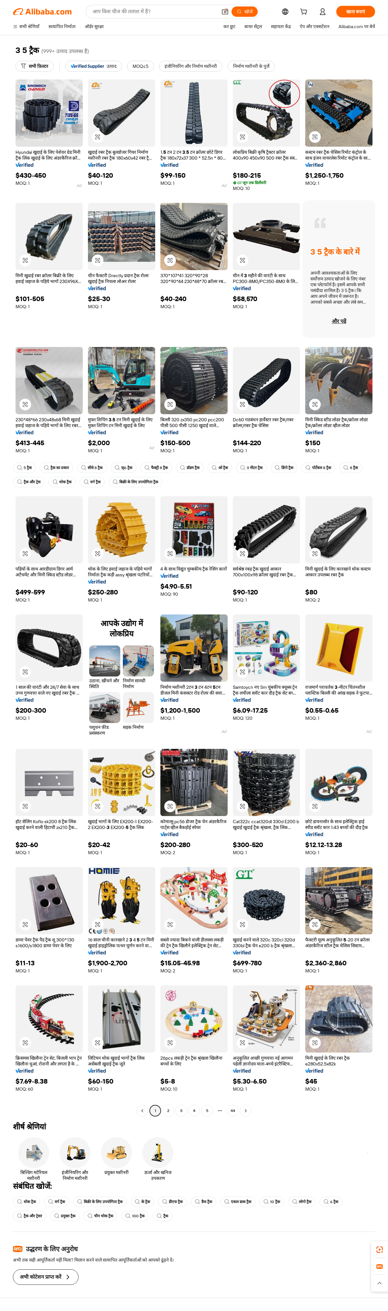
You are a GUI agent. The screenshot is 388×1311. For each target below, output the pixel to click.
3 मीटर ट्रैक (251, 467)
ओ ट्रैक (220, 467)
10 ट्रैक (272, 1201)
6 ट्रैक (331, 1201)
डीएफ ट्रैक (172, 1201)
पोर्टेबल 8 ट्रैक (318, 467)
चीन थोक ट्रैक (100, 1216)
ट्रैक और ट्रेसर (29, 1216)
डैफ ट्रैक (203, 1201)
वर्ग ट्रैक (92, 482)
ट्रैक (162, 1216)
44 (233, 1110)
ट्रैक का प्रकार (56, 467)
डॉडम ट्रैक (189, 467)
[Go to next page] (246, 1111)
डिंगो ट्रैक (284, 467)
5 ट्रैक (24, 467)
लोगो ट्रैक (301, 1201)
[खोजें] (245, 11)
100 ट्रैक (135, 1216)
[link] (379, 1249)
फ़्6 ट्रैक (123, 467)
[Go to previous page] (142, 1111)
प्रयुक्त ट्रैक (64, 1216)
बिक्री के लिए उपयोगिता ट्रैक (135, 482)
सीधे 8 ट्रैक (91, 467)
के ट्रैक (142, 1201)
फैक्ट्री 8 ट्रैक (156, 467)
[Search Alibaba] (154, 11)
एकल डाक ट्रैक (237, 1201)
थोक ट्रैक (62, 482)
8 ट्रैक (350, 467)
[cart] (305, 12)
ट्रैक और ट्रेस (28, 482)
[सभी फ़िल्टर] (35, 66)
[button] (225, 12)
